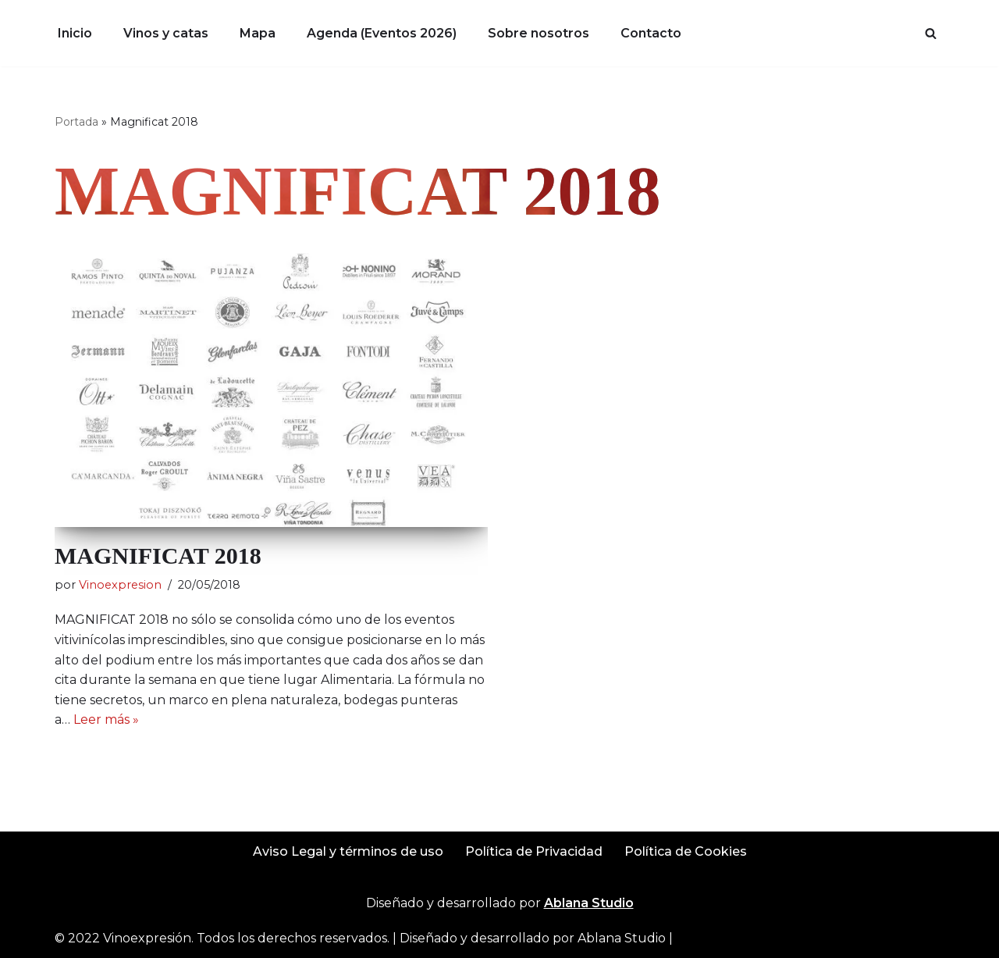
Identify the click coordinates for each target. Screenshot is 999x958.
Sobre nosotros (538, 33)
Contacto (650, 33)
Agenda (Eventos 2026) (382, 33)
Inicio (75, 33)
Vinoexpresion (120, 585)
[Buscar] (931, 33)
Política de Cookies (685, 851)
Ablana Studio (622, 938)
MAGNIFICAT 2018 (158, 555)
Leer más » (106, 719)
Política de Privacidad (534, 851)
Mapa (258, 33)
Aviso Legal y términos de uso (348, 851)
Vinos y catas (165, 33)
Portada (76, 122)
